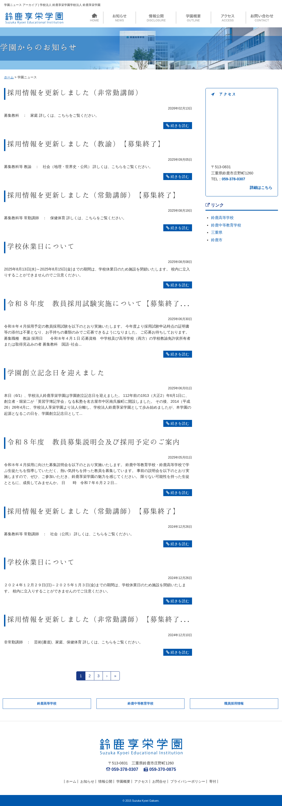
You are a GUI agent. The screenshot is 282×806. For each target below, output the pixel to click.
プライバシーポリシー (187, 781)
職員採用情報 (234, 703)
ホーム (9, 77)
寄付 (212, 781)
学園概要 (123, 781)
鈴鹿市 (216, 240)
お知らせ (87, 781)
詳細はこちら (261, 187)
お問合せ (159, 781)
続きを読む (177, 125)
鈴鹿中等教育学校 (226, 225)
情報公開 (105, 781)
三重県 (216, 232)
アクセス (141, 781)
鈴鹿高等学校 (222, 217)
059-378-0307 (233, 179)
